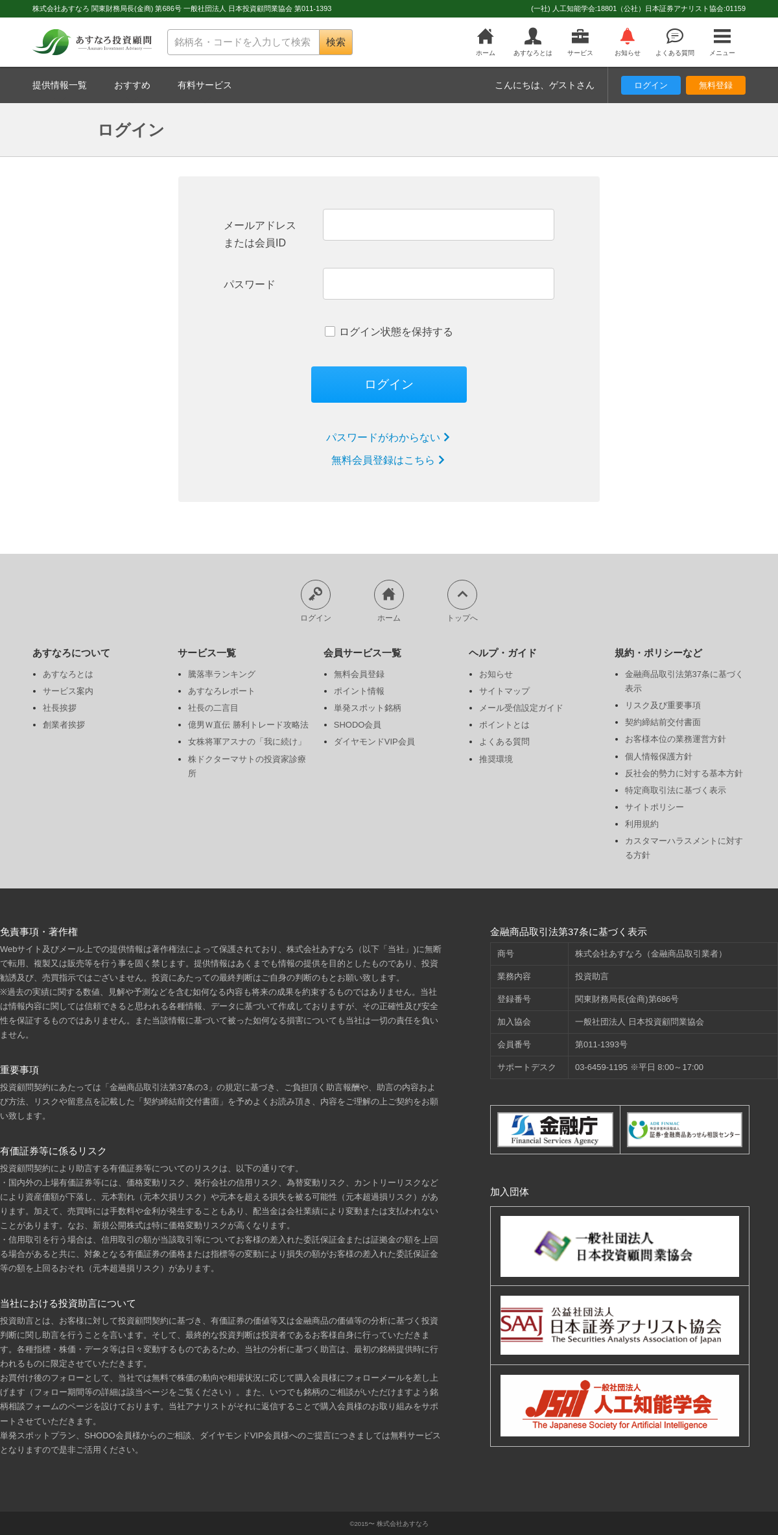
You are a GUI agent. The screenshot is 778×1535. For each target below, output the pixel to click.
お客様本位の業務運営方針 (675, 739)
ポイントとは (504, 725)
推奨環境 (496, 759)
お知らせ (627, 42)
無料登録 (716, 85)
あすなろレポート (221, 691)
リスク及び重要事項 (663, 705)
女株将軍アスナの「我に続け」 (247, 741)
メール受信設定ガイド (521, 708)
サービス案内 (68, 691)
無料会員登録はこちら (389, 460)
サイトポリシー (654, 807)
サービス (580, 42)
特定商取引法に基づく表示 (675, 790)
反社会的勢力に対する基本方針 (684, 773)
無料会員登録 (359, 674)
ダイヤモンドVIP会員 (374, 741)
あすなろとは (533, 42)
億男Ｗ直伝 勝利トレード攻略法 (248, 725)
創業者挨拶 (64, 725)
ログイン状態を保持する (389, 331)
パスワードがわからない (389, 437)
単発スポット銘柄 (367, 708)
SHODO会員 (358, 725)
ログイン (651, 85)
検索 (336, 41)
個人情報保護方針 (658, 756)
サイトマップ (504, 691)
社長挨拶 (60, 708)
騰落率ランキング (221, 674)
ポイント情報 (359, 691)
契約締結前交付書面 (663, 722)
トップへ (462, 600)
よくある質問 (674, 42)
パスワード (250, 284)
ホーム (486, 42)
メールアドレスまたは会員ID (260, 234)
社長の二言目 (213, 708)
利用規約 (642, 824)
